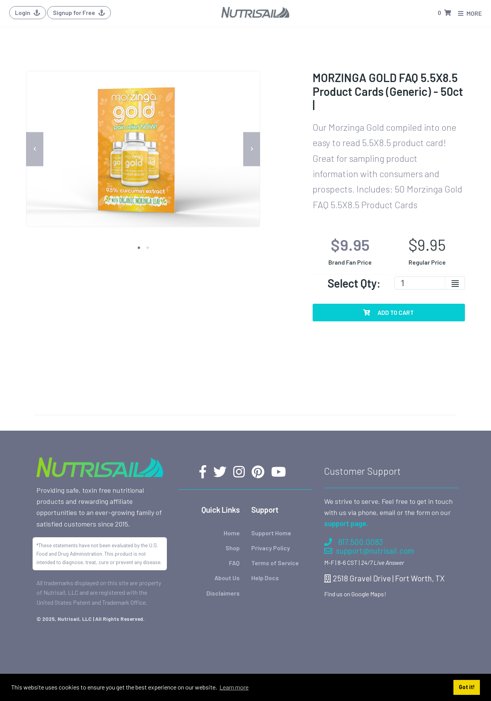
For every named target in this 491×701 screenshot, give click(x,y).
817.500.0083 (353, 541)
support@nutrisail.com (369, 550)
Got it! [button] (467, 687)
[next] (251, 149)
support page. (346, 523)
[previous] (34, 149)
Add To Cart (388, 312)
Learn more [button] (234, 687)
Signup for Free (79, 12)
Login (27, 12)
